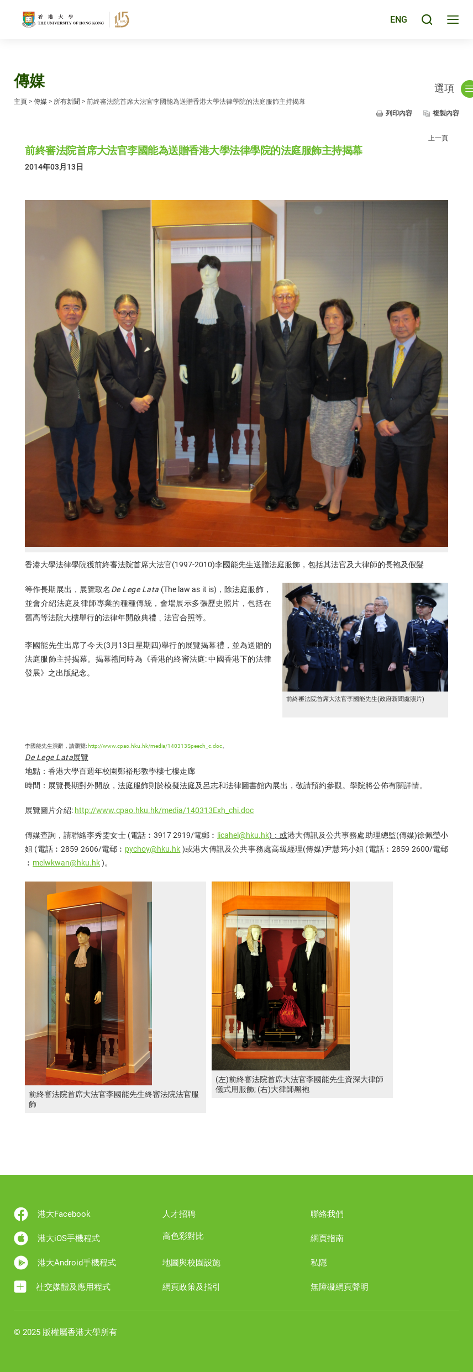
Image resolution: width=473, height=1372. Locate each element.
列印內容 (399, 113)
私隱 (319, 1263)
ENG (397, 24)
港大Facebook (52, 1214)
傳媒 (40, 101)
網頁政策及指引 (191, 1287)
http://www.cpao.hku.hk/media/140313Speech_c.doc (155, 746)
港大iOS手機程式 (57, 1238)
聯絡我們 (327, 1214)
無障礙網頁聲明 (340, 1287)
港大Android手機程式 (65, 1262)
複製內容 (446, 113)
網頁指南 (327, 1238)
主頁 (20, 101)
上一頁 (438, 138)
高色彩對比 (183, 1236)
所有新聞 (67, 101)
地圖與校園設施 (191, 1263)
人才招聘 (179, 1214)
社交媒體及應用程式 (62, 1286)
